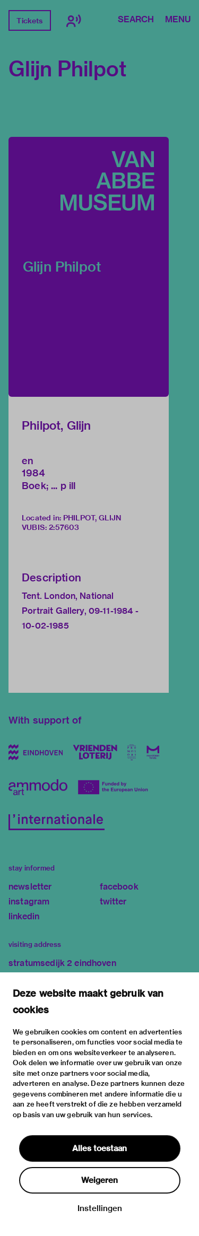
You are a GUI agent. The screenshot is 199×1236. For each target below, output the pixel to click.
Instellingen (99, 1208)
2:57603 (64, 527)
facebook (119, 886)
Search (136, 20)
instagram (28, 901)
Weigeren (99, 1180)
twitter (113, 901)
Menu (178, 20)
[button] (88, 267)
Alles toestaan (99, 1148)
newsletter (30, 886)
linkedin (23, 916)
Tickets (29, 20)
